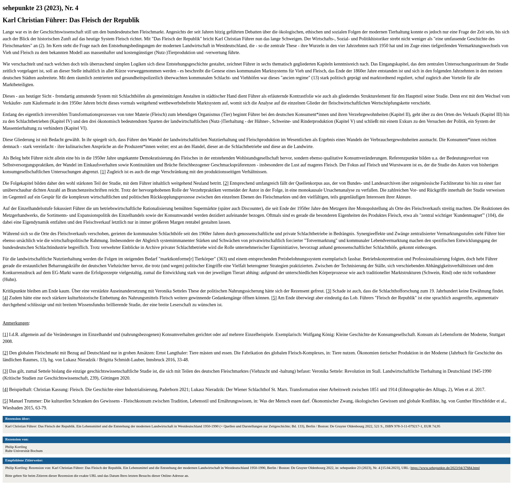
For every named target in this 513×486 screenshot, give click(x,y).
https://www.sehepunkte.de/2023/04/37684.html (445, 468)
